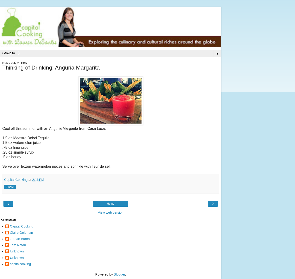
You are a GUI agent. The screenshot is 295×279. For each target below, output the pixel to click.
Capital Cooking (21, 226)
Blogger (119, 274)
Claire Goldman (21, 232)
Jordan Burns (20, 239)
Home (110, 203)
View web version (111, 212)
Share (10, 187)
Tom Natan (18, 245)
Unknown (17, 251)
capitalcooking (20, 264)
